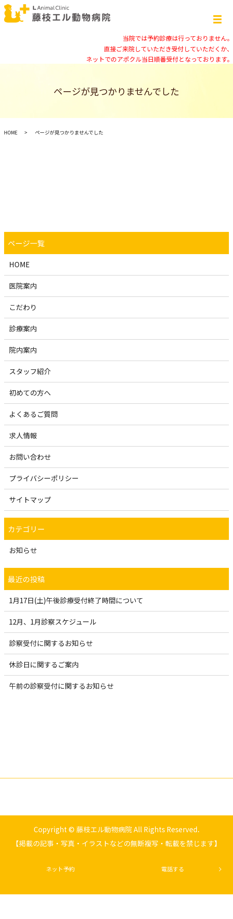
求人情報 (23, 435)
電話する (172, 869)
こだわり (23, 307)
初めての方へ (30, 392)
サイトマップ (30, 499)
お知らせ (23, 550)
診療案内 (23, 328)
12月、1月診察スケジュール (52, 621)
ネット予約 (60, 869)
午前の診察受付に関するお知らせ (61, 686)
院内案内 (23, 350)
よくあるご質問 (33, 414)
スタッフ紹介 (30, 371)
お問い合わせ (30, 456)
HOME (11, 132)
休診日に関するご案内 (44, 664)
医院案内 (23, 285)
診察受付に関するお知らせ (51, 643)
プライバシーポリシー (44, 478)
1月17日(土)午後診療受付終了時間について (76, 600)
